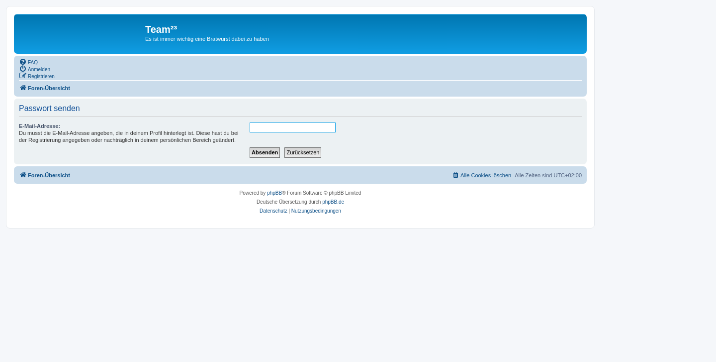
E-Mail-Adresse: (39, 126)
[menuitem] (28, 61)
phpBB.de (333, 202)
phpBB (274, 193)
